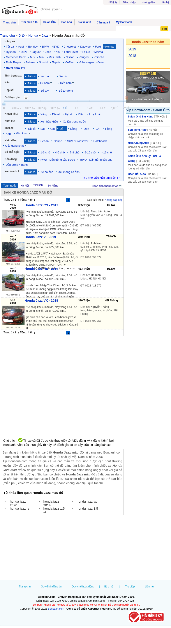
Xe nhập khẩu (49, 121)
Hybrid (69, 114)
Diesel (56, 114)
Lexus (86, 51)
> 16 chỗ (106, 152)
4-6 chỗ (60, 152)
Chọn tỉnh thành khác (107, 186)
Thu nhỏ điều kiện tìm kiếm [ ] (102, 177)
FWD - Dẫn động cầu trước (58, 159)
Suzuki (43, 62)
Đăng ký (112, 2)
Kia (58, 51)
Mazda (98, 51)
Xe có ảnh (47, 172)
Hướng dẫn (148, 2)
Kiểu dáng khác (14, 145)
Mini (41, 57)
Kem (9, 133)
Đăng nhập (129, 2)
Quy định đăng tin (51, 586)
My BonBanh (124, 22)
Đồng (74, 128)
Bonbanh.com (56, 608)
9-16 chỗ (90, 152)
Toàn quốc (9, 185)
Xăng (44, 114)
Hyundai (11, 51)
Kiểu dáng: (11, 140)
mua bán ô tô (29, 457)
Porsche (99, 57)
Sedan (45, 141)
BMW (45, 46)
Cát (52, 128)
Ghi (98, 128)
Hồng (108, 128)
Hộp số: (9, 90)
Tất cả (10, 46)
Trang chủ (25, 586)
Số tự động (65, 90)
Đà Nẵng (53, 185)
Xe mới (45, 76)
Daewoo (85, 46)
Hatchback (100, 141)
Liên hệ (164, 2)
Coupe (58, 141)
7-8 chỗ (74, 152)
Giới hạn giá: (13, 97)
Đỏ (62, 128)
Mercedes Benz (16, 57)
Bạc (43, 128)
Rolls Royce (13, 62)
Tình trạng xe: (13, 75)
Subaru (30, 62)
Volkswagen (86, 62)
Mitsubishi (55, 57)
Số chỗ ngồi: (12, 151)
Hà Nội (25, 185)
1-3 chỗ (45, 152)
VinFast (69, 62)
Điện (81, 114)
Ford (98, 46)
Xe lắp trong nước (74, 121)
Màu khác (22, 133)
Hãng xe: (10, 41)
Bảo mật (109, 586)
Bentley (33, 46)
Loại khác (95, 114)
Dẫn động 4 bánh (17, 164)
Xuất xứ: (10, 121)
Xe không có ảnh (68, 172)
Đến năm (66, 83)
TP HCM (38, 185)
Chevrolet (70, 46)
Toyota (56, 62)
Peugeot (84, 57)
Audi (21, 46)
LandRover (71, 51)
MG (32, 57)
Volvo (101, 62)
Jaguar (36, 51)
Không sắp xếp (113, 199)
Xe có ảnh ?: (12, 171)
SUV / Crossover (77, 141)
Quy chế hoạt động (83, 586)
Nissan (70, 57)
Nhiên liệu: (11, 113)
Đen (87, 128)
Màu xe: (9, 127)
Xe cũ (63, 76)
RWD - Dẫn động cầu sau (96, 159)
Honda (109, 46)
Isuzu (24, 51)
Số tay (45, 90)
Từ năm (45, 83)
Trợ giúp (130, 586)
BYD (56, 46)
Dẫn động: (11, 159)
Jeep (48, 51)
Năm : (8, 82)
